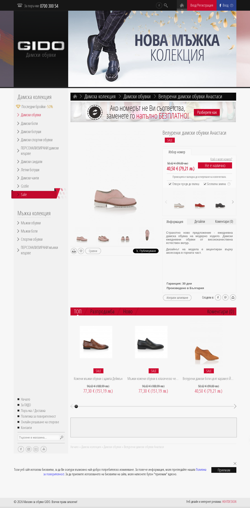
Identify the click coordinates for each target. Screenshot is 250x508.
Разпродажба (102, 311)
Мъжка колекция (34, 213)
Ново (127, 311)
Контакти (26, 427)
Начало (25, 399)
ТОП (78, 311)
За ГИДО (26, 404)
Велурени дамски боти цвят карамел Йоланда (208, 378)
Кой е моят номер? (221, 159)
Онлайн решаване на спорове (40, 421)
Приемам (224, 470)
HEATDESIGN (229, 501)
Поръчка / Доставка (33, 410)
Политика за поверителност (38, 416)
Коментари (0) (224, 221)
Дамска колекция (35, 97)
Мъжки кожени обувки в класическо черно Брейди (153, 378)
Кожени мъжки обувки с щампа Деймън (98, 378)
